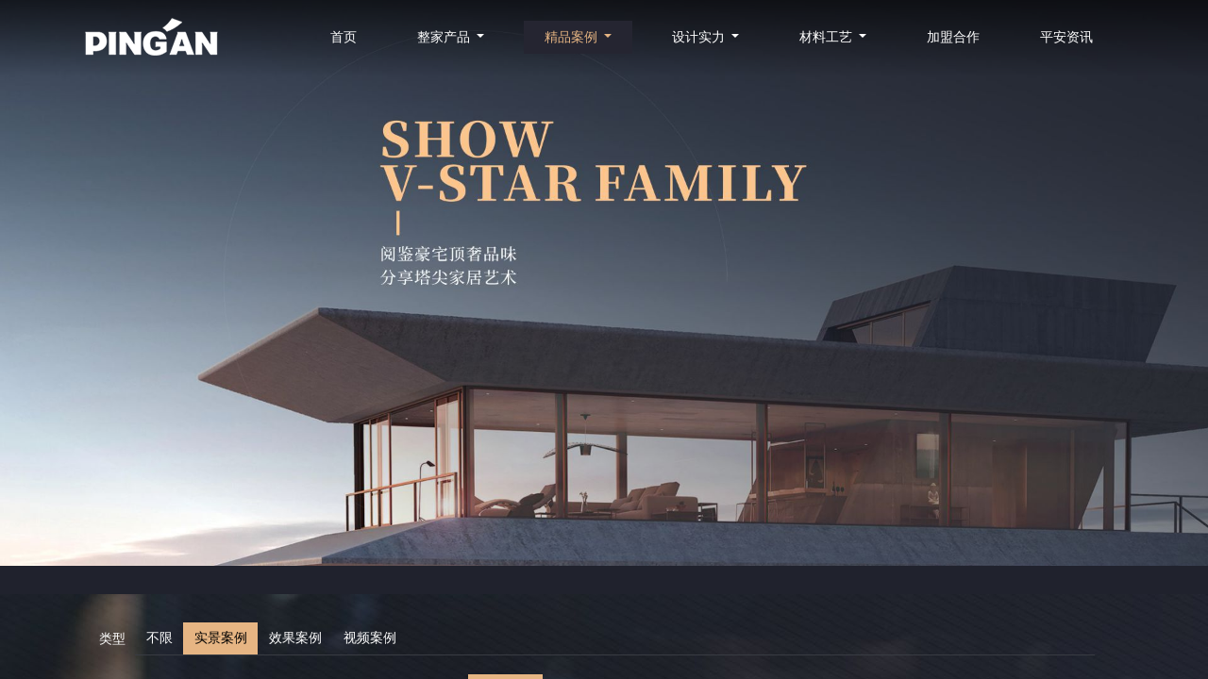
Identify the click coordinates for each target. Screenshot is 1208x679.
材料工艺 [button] (827, 37)
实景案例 (220, 638)
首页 (343, 37)
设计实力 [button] (700, 37)
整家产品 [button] (445, 37)
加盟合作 (953, 37)
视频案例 (370, 638)
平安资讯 (1066, 37)
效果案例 (295, 638)
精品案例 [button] (573, 37)
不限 (159, 638)
